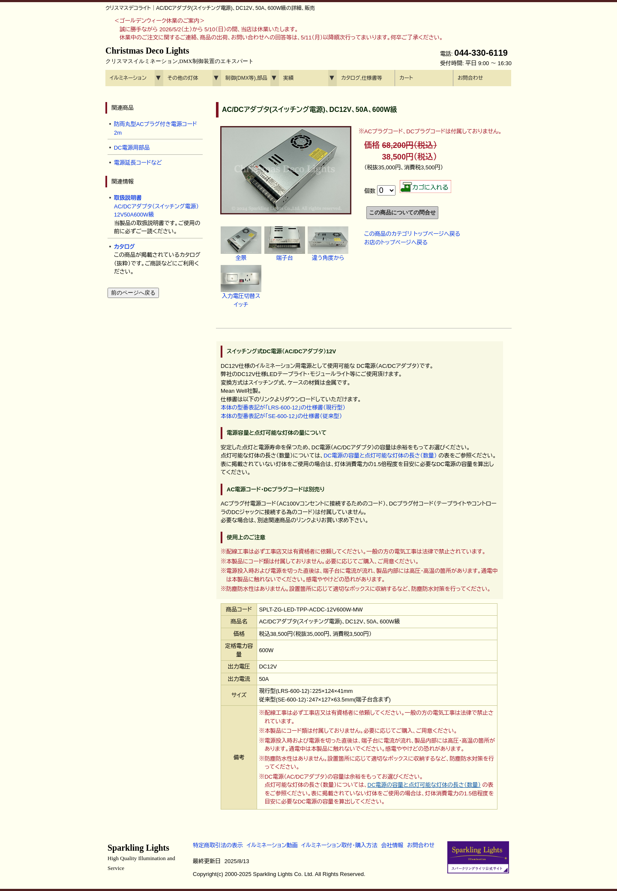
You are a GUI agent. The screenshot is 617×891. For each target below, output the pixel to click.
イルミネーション (128, 78)
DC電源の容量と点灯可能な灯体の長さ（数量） (380, 455)
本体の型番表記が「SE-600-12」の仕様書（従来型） (281, 416)
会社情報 (392, 845)
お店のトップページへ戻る (396, 242)
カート (406, 78)
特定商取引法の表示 (218, 845)
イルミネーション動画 (272, 845)
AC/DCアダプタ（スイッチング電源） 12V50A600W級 (156, 206)
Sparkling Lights (141, 857)
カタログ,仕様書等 (361, 78)
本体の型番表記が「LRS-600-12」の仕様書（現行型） (283, 407)
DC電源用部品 (132, 147)
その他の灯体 (183, 78)
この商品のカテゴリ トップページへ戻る (412, 234)
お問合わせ (470, 78)
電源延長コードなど (138, 163)
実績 (288, 78)
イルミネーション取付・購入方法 (339, 845)
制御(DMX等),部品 (246, 78)
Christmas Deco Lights (179, 55)
